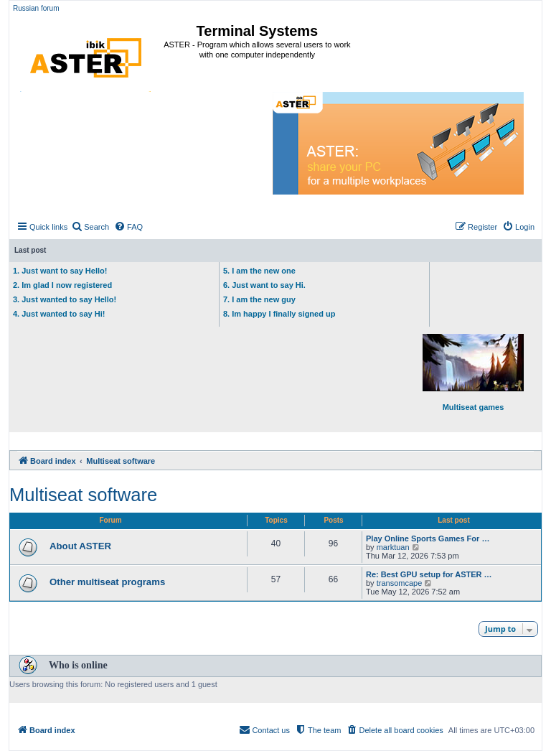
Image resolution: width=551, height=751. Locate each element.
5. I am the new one (259, 270)
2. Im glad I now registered (62, 285)
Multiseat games (473, 372)
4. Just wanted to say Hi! (59, 313)
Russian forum (36, 8)
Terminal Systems (258, 31)
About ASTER (80, 546)
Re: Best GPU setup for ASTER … (429, 574)
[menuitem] (90, 226)
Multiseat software (83, 495)
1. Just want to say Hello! (60, 270)
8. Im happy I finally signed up (279, 313)
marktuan (393, 547)
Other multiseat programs (107, 582)
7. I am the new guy (259, 299)
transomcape (400, 583)
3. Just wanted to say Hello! (64, 299)
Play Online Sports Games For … (427, 538)
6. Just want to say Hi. (264, 285)
